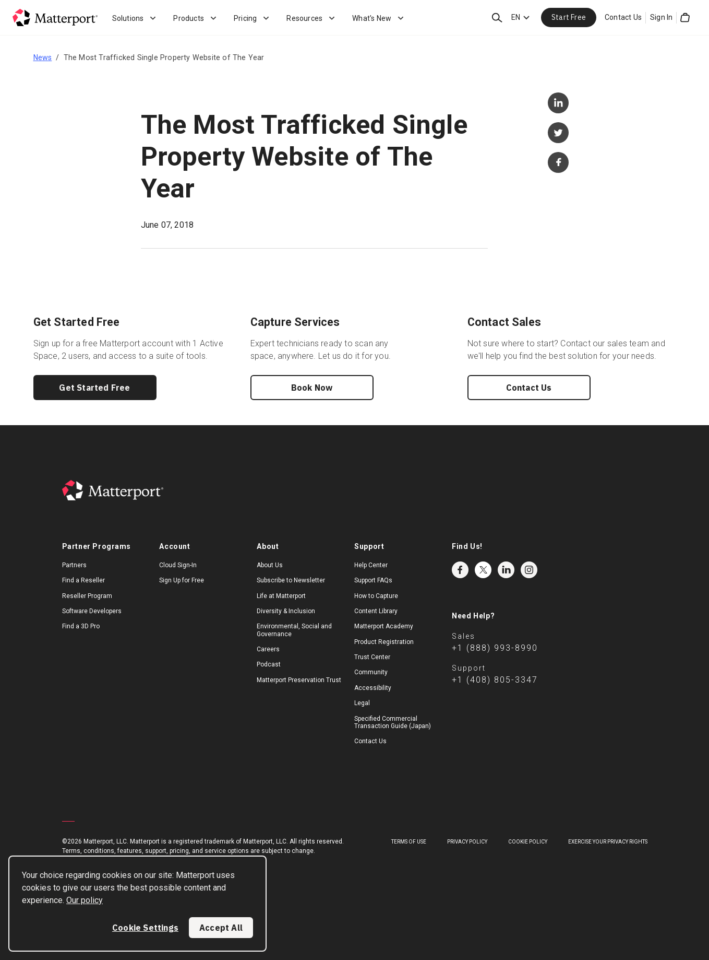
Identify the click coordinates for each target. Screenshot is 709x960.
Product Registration (384, 642)
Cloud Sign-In (178, 565)
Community (371, 672)
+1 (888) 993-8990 (495, 648)
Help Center (371, 565)
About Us (270, 565)
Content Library (376, 611)
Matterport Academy (383, 626)
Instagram (529, 569)
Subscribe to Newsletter (291, 580)
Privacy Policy (467, 842)
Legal (362, 703)
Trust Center (372, 657)
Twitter (483, 569)
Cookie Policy (527, 842)
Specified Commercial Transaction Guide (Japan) (392, 722)
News (42, 57)
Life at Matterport (281, 596)
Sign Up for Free (181, 580)
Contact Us (623, 17)
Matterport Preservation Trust (299, 680)
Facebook (460, 569)
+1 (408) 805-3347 (495, 680)
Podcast (269, 664)
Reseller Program (87, 596)
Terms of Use (408, 842)
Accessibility (372, 688)
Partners (74, 565)
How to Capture (376, 596)
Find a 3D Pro (81, 626)
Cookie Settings (145, 927)
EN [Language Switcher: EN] (515, 17)
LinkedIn (506, 569)
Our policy (84, 900)
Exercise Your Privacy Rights (607, 842)
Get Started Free (94, 387)
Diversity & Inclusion (286, 611)
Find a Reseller (83, 580)
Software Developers (92, 611)
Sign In (661, 17)
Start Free (568, 17)
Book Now (312, 387)
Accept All (221, 927)
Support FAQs (373, 580)
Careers (268, 649)
